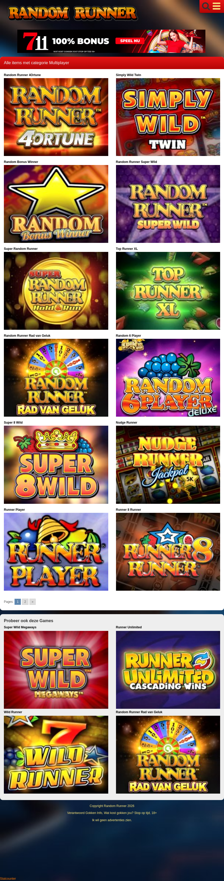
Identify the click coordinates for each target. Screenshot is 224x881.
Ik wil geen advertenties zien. (112, 820)
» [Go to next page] (33, 602)
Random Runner (115, 806)
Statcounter (8, 878)
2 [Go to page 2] (25, 602)
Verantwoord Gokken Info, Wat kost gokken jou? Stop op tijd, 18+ (112, 813)
